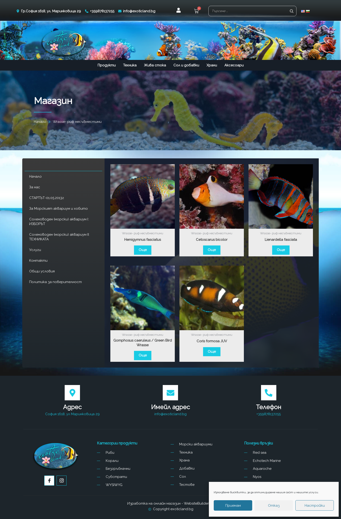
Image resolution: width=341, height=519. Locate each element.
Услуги (35, 250)
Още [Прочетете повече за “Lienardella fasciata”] (281, 250)
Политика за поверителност (55, 282)
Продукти (107, 65)
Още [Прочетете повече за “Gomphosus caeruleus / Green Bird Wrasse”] (143, 355)
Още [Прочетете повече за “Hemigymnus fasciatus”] (143, 250)
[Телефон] (268, 392)
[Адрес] (72, 392)
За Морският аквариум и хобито (58, 208)
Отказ (274, 505)
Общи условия (42, 271)
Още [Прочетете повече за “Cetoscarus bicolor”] (212, 250)
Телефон (268, 407)
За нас (34, 187)
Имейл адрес (170, 407)
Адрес (72, 407)
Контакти (38, 260)
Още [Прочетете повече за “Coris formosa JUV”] (212, 351)
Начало (35, 176)
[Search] (291, 11)
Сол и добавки (186, 65)
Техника (130, 65)
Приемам (233, 505)
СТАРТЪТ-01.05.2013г (46, 198)
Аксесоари (234, 65)
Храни (212, 65)
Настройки (315, 505)
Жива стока (155, 65)
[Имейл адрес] (170, 392)
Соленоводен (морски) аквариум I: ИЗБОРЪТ (59, 221)
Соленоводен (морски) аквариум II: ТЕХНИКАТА (59, 236)
